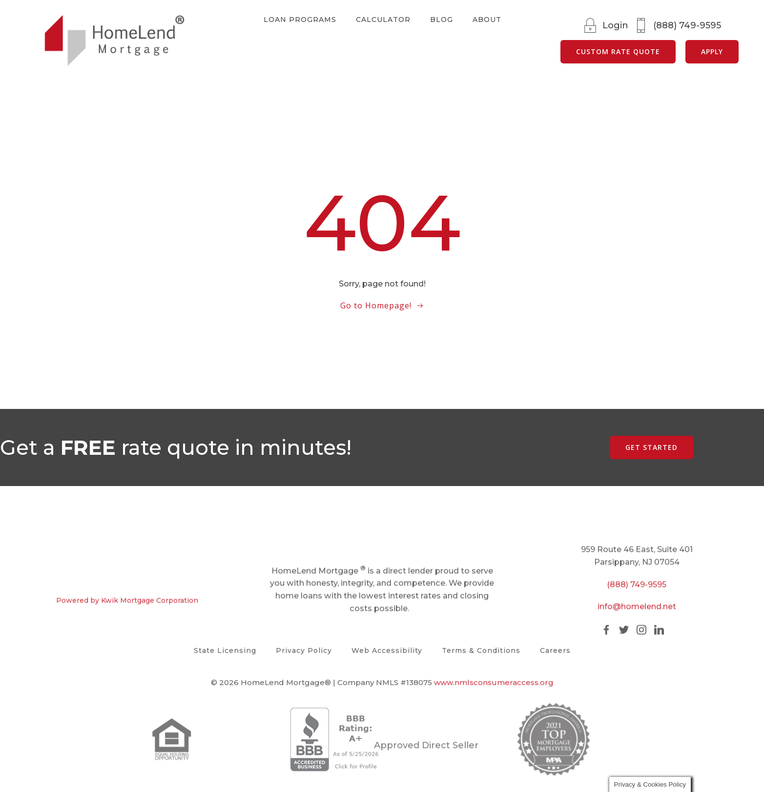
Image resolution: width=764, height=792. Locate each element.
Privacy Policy (304, 650)
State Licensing (225, 650)
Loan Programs (299, 19)
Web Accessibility (386, 650)
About (486, 19)
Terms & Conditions (481, 650)
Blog (441, 19)
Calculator (382, 19)
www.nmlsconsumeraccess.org (494, 687)
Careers (555, 650)
